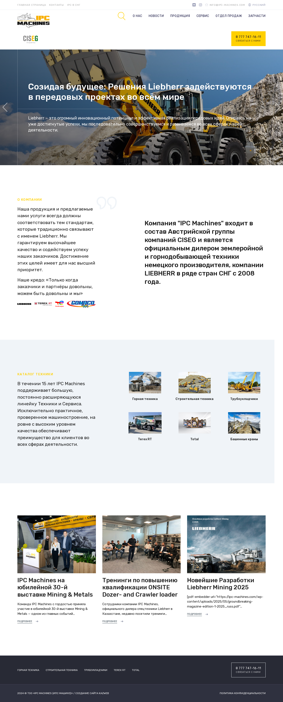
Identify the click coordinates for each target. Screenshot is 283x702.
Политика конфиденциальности (243, 693)
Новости (156, 16)
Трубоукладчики (95, 670)
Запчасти (257, 16)
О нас (137, 16)
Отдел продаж (229, 16)
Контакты (56, 4)
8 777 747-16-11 (248, 39)
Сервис (203, 16)
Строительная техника (62, 670)
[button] (278, 107)
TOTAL (136, 670)
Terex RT (120, 670)
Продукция (180, 16)
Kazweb (104, 693)
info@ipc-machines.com (227, 4)
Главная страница (31, 4)
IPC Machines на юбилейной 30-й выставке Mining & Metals (55, 587)
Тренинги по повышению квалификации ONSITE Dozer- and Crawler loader (140, 587)
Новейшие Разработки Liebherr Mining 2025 (220, 584)
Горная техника (28, 670)
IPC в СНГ (73, 4)
